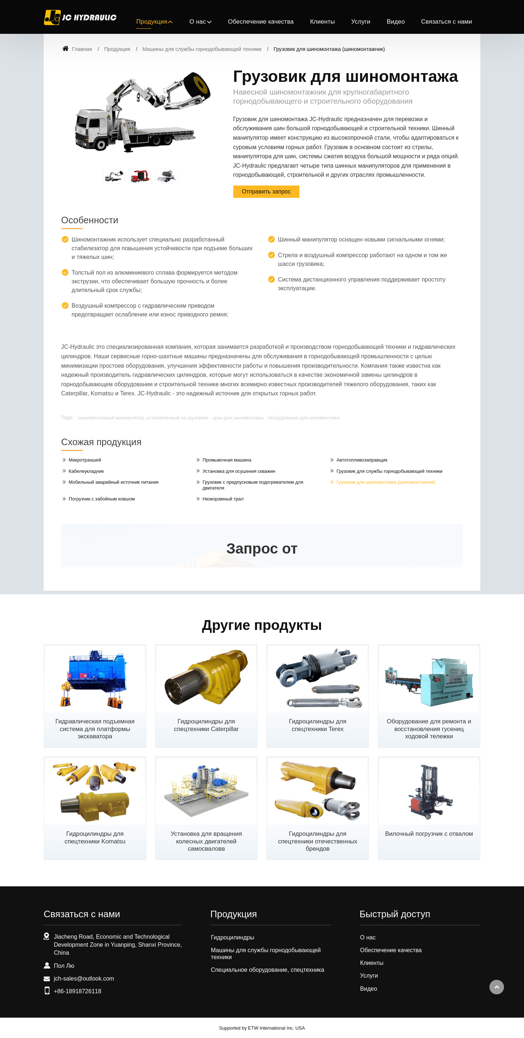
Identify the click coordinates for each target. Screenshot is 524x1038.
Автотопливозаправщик (362, 460)
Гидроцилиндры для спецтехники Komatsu (95, 837)
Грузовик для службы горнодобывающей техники (389, 471)
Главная (77, 49)
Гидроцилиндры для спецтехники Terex (317, 725)
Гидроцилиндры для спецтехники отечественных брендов (317, 841)
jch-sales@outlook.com (84, 978)
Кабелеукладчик (86, 471)
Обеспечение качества (261, 21)
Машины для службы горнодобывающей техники (202, 49)
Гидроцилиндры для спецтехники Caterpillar (206, 725)
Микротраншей (85, 460)
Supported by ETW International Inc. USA (262, 1028)
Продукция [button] (151, 21)
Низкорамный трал (223, 499)
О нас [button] (197, 21)
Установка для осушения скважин (239, 471)
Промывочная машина (227, 460)
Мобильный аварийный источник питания (114, 482)
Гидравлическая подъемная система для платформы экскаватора (94, 729)
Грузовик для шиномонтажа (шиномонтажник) (386, 482)
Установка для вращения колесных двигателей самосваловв (206, 841)
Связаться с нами (446, 21)
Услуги (360, 21)
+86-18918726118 (77, 991)
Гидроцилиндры (232, 937)
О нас (368, 937)
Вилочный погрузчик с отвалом (429, 833)
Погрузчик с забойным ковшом (102, 499)
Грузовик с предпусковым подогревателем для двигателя (253, 485)
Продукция (117, 49)
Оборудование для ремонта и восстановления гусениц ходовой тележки (429, 729)
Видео (396, 21)
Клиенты (322, 21)
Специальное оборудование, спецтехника (267, 970)
